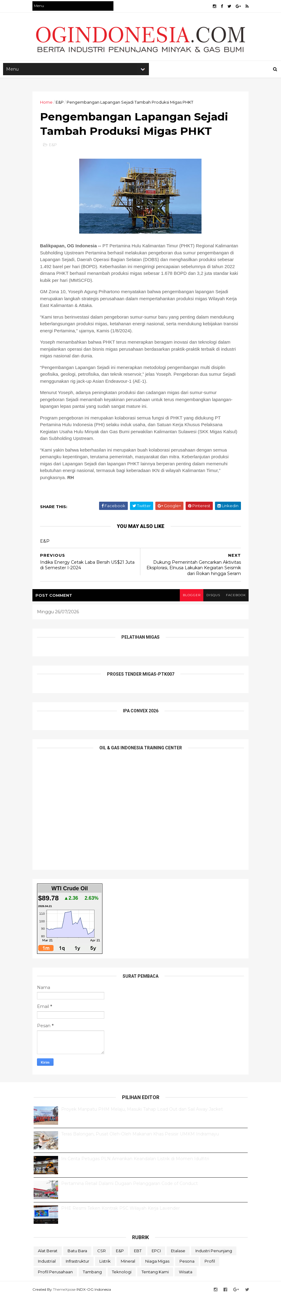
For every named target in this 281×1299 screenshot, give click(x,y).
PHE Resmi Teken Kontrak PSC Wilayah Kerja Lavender (120, 1209)
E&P (61, 103)
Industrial (47, 1262)
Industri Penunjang (213, 1251)
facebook (235, 597)
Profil (210, 1262)
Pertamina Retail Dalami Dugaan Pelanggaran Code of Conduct (129, 1184)
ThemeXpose (65, 1290)
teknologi (121, 1273)
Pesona (186, 1262)
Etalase (178, 1251)
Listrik (105, 1262)
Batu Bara (77, 1251)
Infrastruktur (77, 1262)
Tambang (92, 1273)
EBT (138, 1251)
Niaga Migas (157, 1262)
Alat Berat (47, 1251)
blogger (190, 597)
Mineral (128, 1262)
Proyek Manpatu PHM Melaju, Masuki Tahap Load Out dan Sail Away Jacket (142, 1110)
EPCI (156, 1251)
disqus (212, 597)
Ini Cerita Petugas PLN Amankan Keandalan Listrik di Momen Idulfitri (135, 1160)
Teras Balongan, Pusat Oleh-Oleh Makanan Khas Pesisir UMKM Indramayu (140, 1135)
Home (47, 103)
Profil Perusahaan (55, 1273)
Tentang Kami (155, 1273)
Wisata (185, 1273)
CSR (101, 1251)
